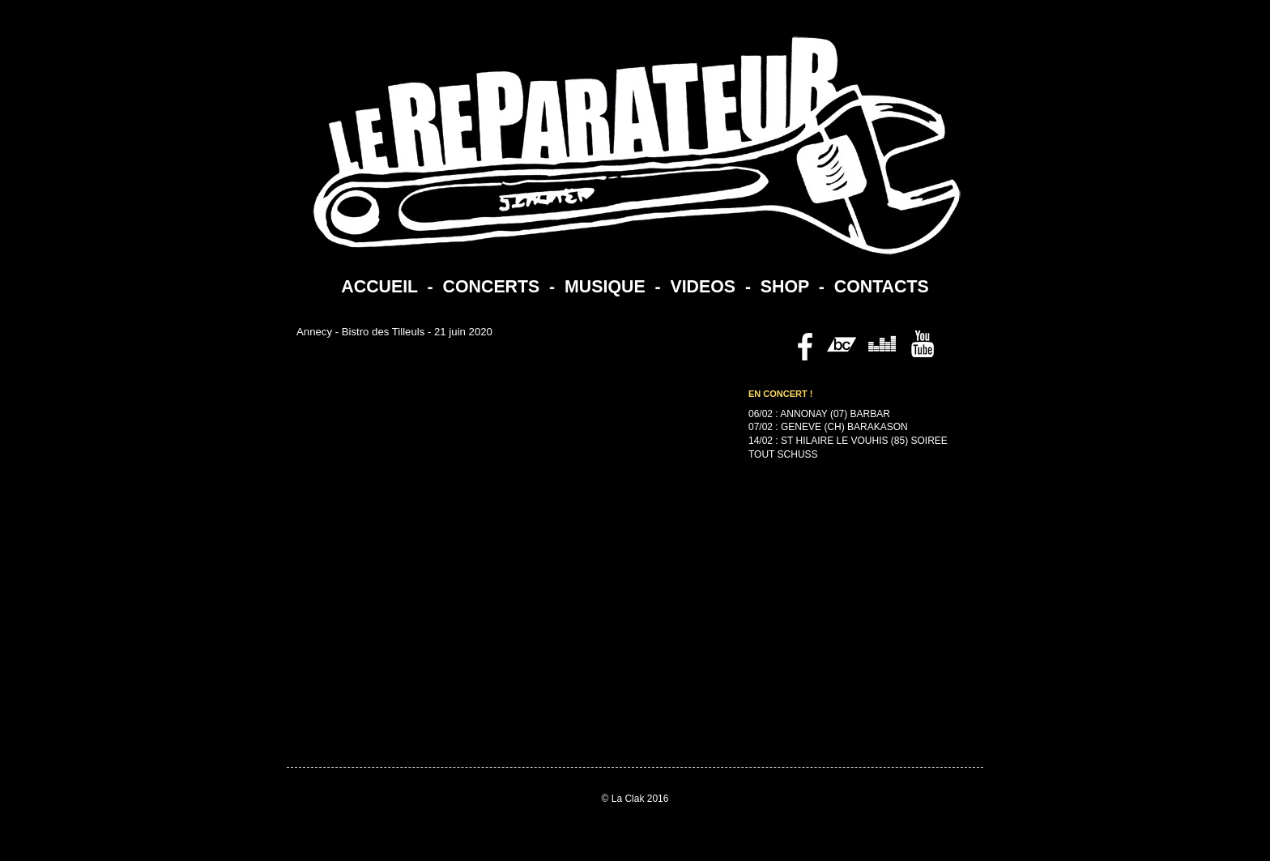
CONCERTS (491, 286)
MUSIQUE (605, 286)
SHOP (785, 286)
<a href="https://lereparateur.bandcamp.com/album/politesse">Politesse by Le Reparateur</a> (837, 632)
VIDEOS (702, 286)
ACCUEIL (379, 286)
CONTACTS (881, 286)
